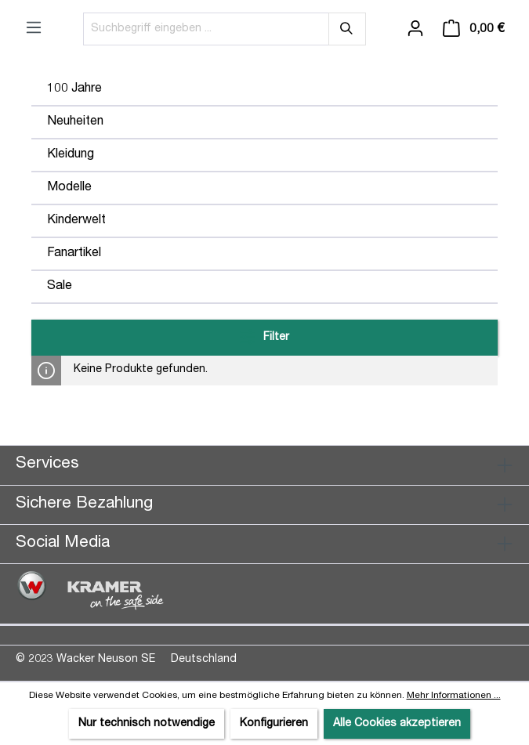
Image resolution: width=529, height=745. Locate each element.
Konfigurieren (274, 723)
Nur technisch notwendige (146, 723)
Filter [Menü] (264, 333)
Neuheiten (75, 122)
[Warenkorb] (473, 29)
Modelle (69, 188)
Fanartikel (74, 254)
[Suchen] (347, 29)
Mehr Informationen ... (454, 695)
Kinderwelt (76, 221)
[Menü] (34, 28)
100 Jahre (74, 89)
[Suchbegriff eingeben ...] (206, 29)
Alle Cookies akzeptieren (397, 723)
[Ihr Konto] (415, 29)
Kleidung (70, 155)
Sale (59, 286)
